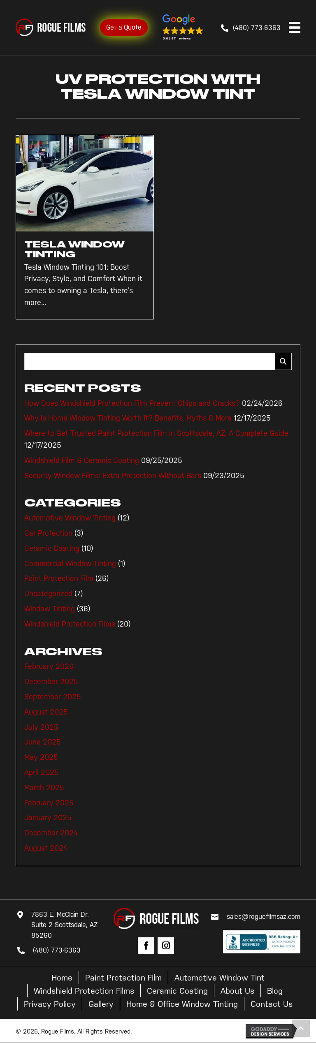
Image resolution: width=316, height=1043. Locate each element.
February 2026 (49, 666)
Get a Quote (124, 27)
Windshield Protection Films (69, 624)
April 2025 (41, 772)
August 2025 (46, 712)
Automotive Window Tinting (70, 518)
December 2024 (51, 832)
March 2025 (44, 787)
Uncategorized (48, 593)
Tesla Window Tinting (74, 249)
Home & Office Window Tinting (182, 1004)
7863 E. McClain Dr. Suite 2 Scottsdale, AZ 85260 (64, 925)
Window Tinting (49, 608)
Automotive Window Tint (219, 978)
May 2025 (41, 757)
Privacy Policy (50, 1004)
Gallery (101, 1004)
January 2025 (48, 817)
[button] (183, 27)
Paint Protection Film (58, 578)
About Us (237, 991)
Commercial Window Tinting (70, 563)
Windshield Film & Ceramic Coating (81, 460)
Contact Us (272, 1004)
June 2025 (42, 742)
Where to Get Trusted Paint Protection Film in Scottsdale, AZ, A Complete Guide (156, 433)
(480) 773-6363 (257, 28)
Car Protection (48, 533)
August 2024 (45, 848)
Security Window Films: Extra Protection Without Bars (112, 475)
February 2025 (49, 802)
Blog (275, 991)
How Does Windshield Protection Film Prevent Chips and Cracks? (132, 403)
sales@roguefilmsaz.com (263, 916)
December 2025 (51, 681)
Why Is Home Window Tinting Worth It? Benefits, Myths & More (128, 418)
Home (61, 978)
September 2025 (52, 696)
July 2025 (41, 727)
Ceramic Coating (51, 548)
